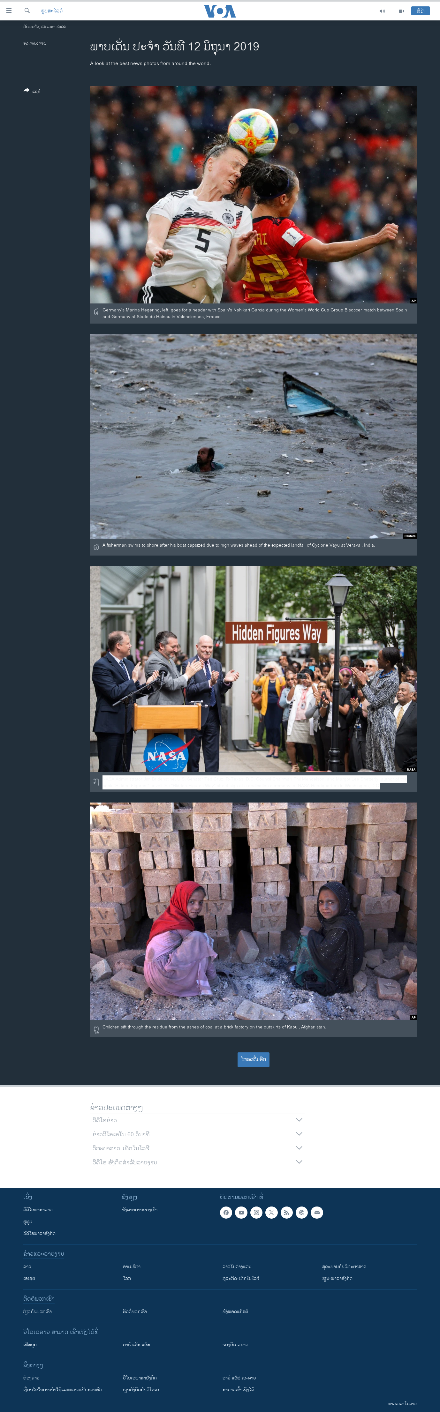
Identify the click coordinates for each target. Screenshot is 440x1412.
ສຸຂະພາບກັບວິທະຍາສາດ (344, 1266)
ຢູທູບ (27, 1221)
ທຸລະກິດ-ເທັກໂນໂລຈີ (241, 1278)
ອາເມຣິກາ (131, 1266)
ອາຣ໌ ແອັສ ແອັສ (136, 1344)
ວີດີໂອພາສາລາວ (38, 1210)
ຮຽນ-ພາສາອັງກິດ (337, 1278)
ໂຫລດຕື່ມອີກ (253, 1059)
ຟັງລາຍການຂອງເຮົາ (139, 1210)
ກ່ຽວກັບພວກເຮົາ (37, 1311)
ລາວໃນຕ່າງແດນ (237, 1266)
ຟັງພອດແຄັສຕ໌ (235, 1311)
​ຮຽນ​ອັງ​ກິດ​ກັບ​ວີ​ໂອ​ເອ (141, 1389)
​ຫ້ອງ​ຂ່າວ (31, 1378)
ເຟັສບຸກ (30, 1344)
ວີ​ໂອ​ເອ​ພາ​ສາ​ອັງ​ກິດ (140, 1378)
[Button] (32, 92)
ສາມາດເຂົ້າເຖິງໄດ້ (238, 1389)
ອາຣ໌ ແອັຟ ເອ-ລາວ (239, 1378)
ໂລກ (127, 1278)
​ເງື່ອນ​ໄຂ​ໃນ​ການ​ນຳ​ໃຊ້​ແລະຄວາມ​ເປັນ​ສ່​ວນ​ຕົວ (62, 1389)
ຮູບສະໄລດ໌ (52, 11)
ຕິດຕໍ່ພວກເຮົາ (135, 1311)
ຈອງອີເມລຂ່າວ (235, 1344)
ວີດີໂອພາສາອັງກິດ (39, 1233)
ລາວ (27, 1266)
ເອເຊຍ (29, 1278)
